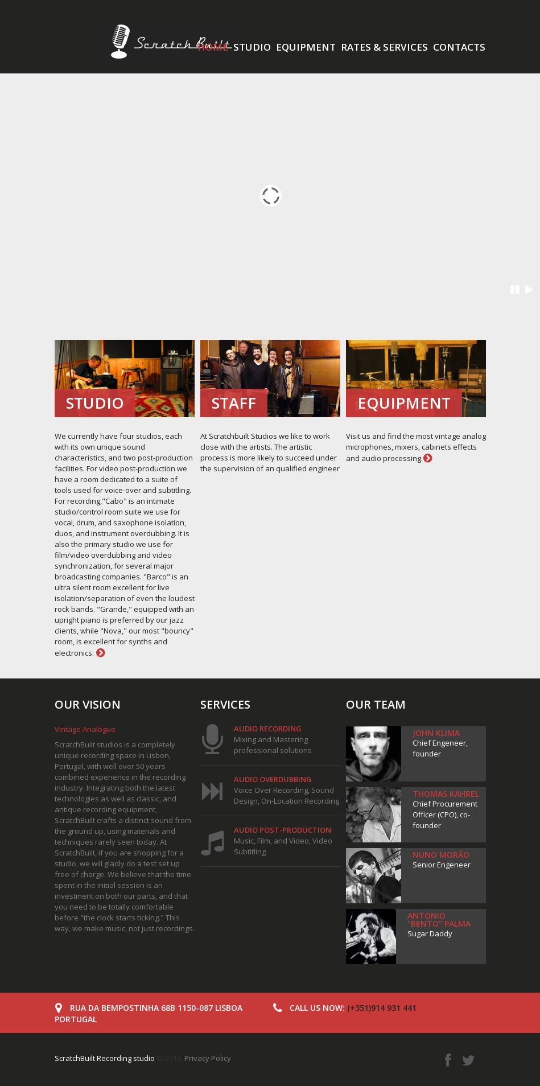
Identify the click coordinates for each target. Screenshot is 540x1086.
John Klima (436, 732)
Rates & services (384, 47)
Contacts (459, 47)
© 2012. (119, 1058)
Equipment (306, 47)
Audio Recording (268, 728)
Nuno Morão (441, 854)
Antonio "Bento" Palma (439, 919)
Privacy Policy (207, 1058)
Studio (252, 47)
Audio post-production (282, 830)
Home (212, 47)
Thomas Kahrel (446, 793)
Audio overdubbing (273, 779)
